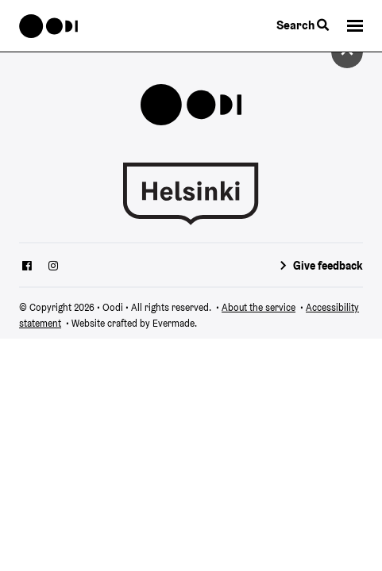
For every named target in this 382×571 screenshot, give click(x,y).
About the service (258, 307)
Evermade (173, 323)
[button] (355, 26)
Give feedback (328, 266)
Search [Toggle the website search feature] (302, 25)
